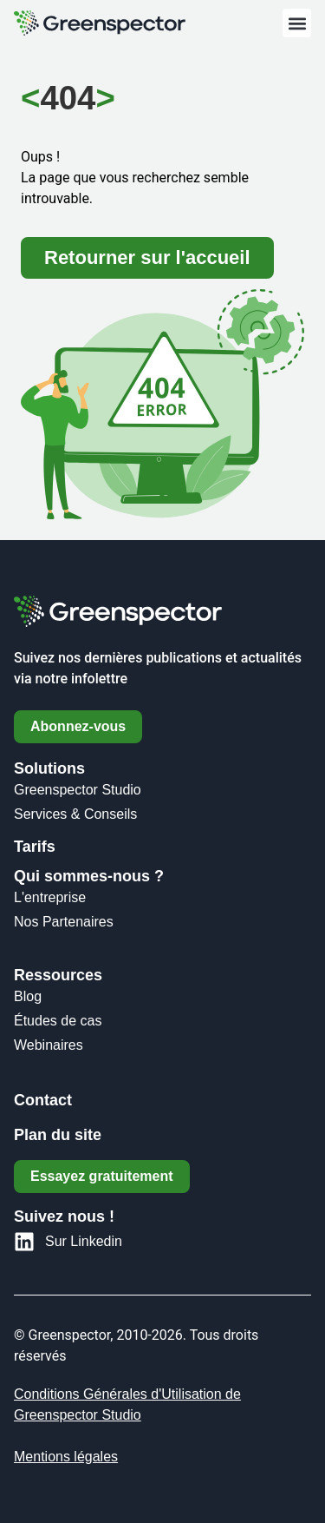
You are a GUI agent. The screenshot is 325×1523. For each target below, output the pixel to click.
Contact (43, 1100)
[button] (297, 23)
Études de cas (57, 1020)
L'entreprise (50, 897)
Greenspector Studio (77, 789)
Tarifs (34, 846)
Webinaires (48, 1045)
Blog (28, 996)
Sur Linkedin (83, 1241)
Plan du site (57, 1135)
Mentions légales (66, 1456)
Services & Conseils (75, 814)
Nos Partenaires (64, 921)
